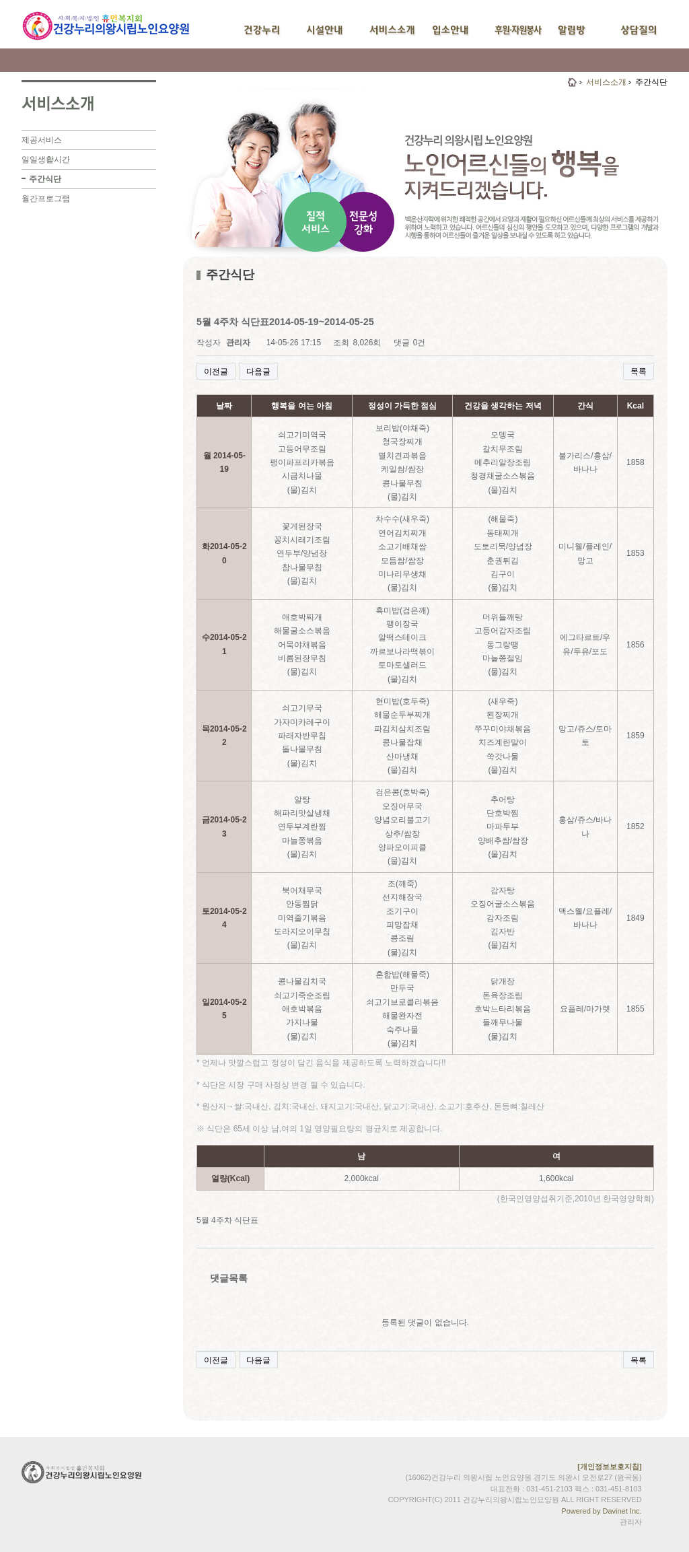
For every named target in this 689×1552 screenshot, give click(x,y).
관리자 (631, 1522)
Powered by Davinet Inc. (601, 1511)
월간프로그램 (46, 198)
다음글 (258, 371)
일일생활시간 (46, 159)
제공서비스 (42, 140)
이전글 (216, 371)
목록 (638, 371)
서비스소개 (606, 82)
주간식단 (45, 179)
